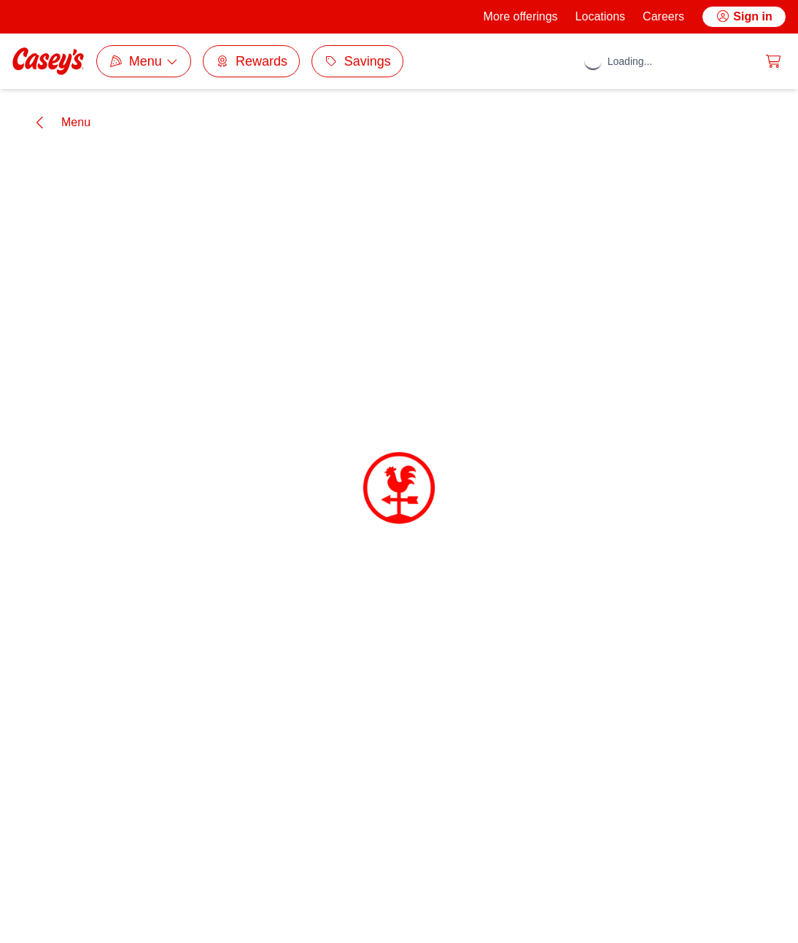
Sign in (744, 16)
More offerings (521, 16)
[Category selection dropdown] (143, 61)
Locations (601, 16)
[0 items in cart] (773, 61)
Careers (663, 16)
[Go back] (61, 122)
